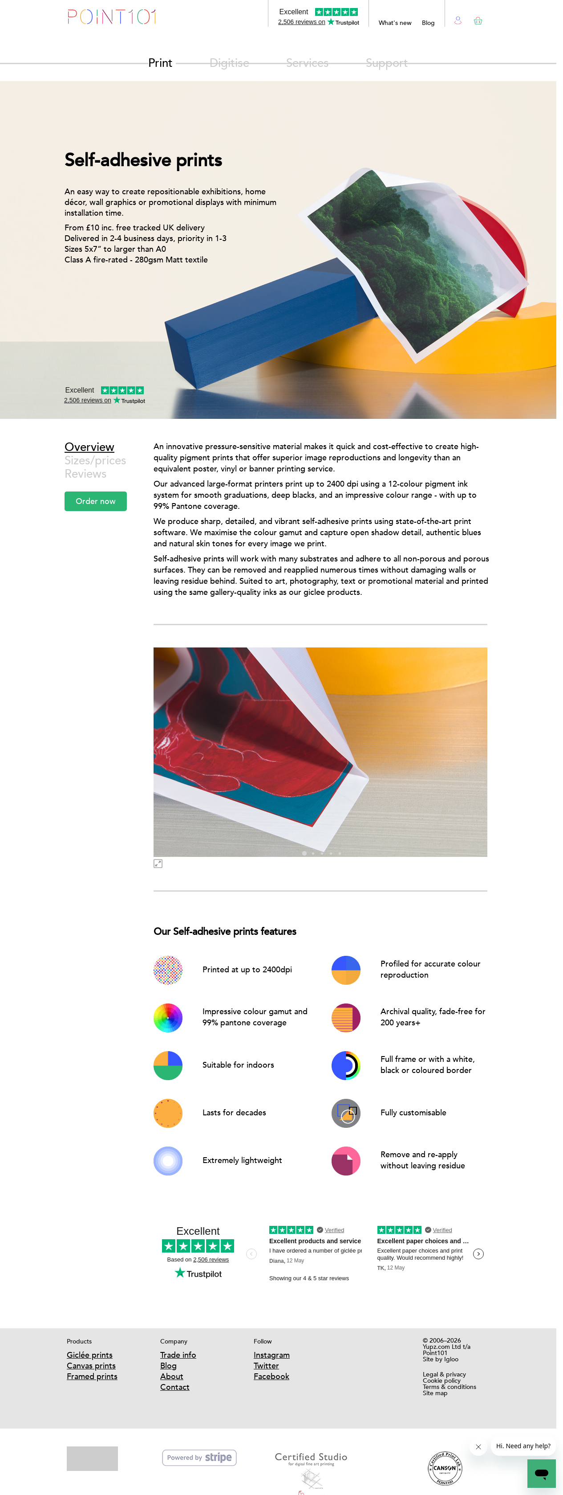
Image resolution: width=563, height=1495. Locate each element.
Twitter (266, 1365)
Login (458, 19)
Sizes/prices (95, 460)
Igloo (451, 1359)
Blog (428, 23)
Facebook (271, 1376)
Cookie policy (442, 1380)
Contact (175, 1387)
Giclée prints (90, 1355)
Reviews (86, 473)
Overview (89, 447)
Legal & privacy (444, 1374)
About (171, 1376)
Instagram (272, 1355)
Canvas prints (91, 1365)
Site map (435, 1393)
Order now (96, 501)
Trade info (178, 1355)
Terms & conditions (449, 1387)
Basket (476, 19)
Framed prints (92, 1376)
